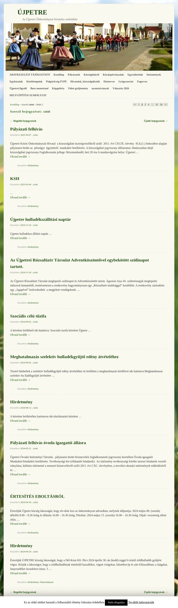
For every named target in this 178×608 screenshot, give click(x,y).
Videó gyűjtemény (78, 88)
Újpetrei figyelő (18, 88)
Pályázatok (74, 74)
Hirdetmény (33, 165)
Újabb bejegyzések (156, 120)
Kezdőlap (59, 74)
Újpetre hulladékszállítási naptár (40, 219)
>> (165, 104)
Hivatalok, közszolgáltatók (85, 81)
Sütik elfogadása (116, 602)
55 (157, 104)
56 (161, 104)
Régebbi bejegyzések (23, 120)
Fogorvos (142, 81)
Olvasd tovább (20, 156)
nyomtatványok (100, 88)
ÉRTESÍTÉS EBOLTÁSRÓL (37, 496)
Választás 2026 (121, 88)
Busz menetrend (39, 88)
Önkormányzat (46, 582)
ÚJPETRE (32, 12)
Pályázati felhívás (26, 129)
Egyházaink (16, 81)
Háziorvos (109, 81)
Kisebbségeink (34, 81)
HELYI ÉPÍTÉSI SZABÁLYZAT (28, 95)
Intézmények (154, 74)
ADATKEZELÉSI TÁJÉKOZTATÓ (30, 74)
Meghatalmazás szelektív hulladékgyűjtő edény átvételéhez (64, 356)
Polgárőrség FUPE (56, 81)
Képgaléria (58, 88)
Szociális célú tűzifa (28, 316)
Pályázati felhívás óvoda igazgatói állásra (48, 442)
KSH (14, 178)
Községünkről (91, 74)
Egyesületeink (135, 74)
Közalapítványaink (113, 74)
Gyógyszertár (126, 81)
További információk (141, 602)
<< (135, 104)
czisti (46, 111)
